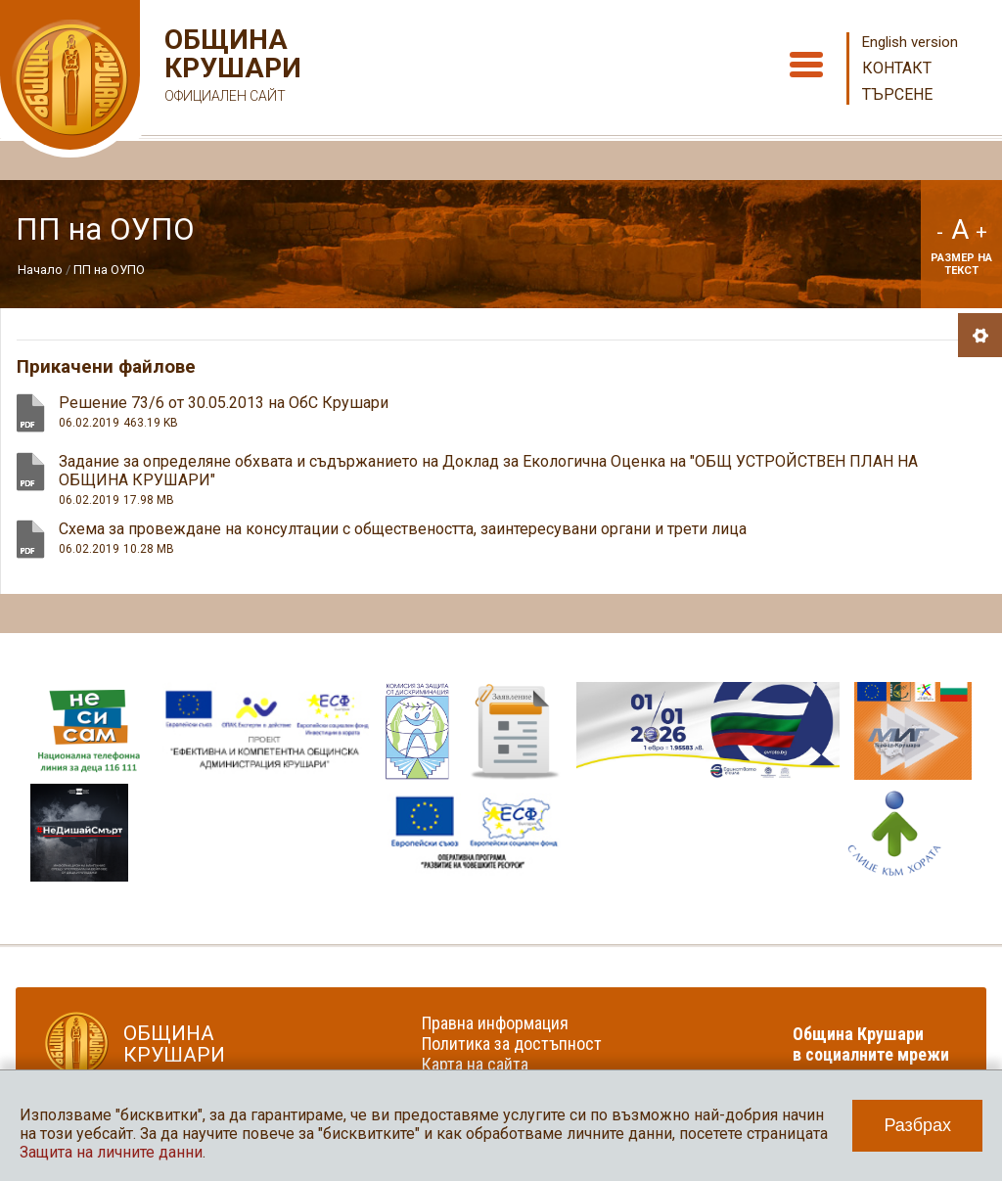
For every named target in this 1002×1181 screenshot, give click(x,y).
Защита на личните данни (111, 1152)
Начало (40, 269)
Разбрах (917, 1125)
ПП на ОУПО (109, 269)
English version (910, 42)
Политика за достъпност (512, 1043)
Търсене (897, 94)
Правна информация (495, 1023)
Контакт (897, 68)
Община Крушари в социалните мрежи (871, 1044)
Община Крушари (230, 68)
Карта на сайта (475, 1064)
